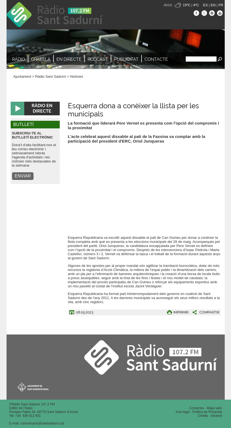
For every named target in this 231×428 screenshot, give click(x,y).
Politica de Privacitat (207, 412)
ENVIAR (23, 176)
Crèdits (203, 416)
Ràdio (18, 59)
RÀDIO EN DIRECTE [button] (42, 108)
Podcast (98, 59)
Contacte (156, 59)
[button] (203, 312)
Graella (40, 59)
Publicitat (126, 59)
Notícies (76, 76)
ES (205, 5)
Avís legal (183, 412)
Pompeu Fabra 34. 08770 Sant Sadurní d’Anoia (43, 412)
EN (213, 5)
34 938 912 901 (29, 416)
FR (220, 5)
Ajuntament (22, 76)
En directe (69, 59)
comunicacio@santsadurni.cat (42, 423)
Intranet (216, 416)
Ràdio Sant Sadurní (55, 14)
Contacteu (196, 408)
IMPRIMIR (180, 312)
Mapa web (214, 408)
